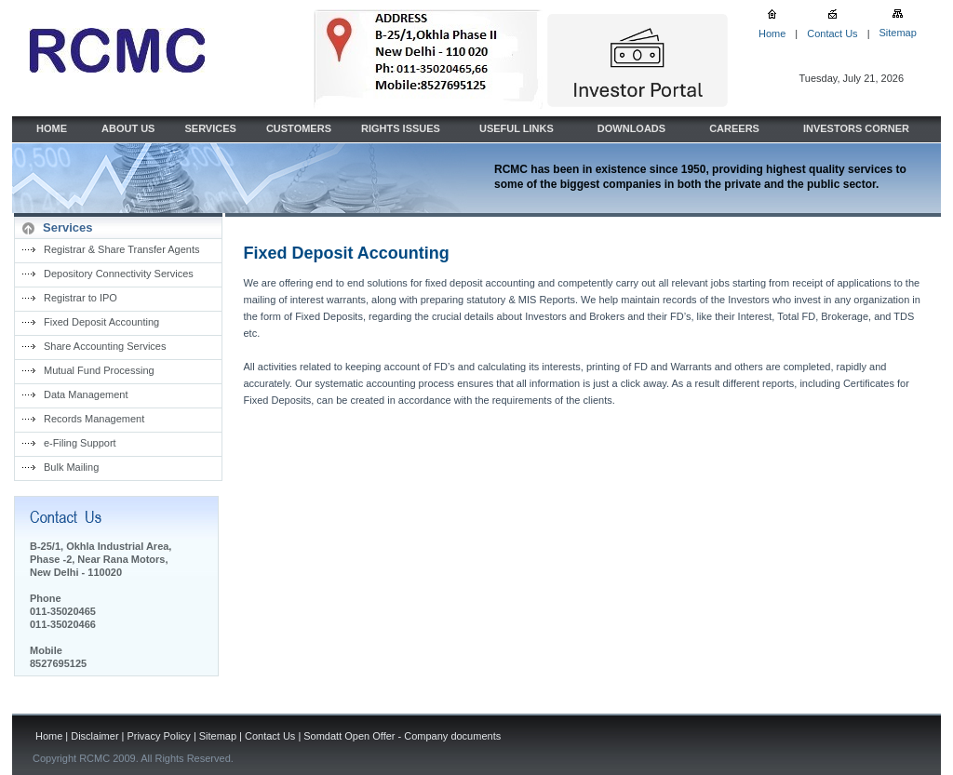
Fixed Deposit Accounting (101, 321)
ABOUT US (127, 128)
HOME (51, 128)
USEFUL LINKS (516, 128)
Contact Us (832, 33)
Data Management (86, 394)
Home (771, 33)
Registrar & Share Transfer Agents (122, 249)
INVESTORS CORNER (856, 128)
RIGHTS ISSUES (400, 128)
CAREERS (734, 128)
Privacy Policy (158, 736)
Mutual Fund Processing (99, 370)
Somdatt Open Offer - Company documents (402, 736)
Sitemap (897, 32)
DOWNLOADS (631, 128)
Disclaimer (94, 736)
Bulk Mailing (71, 467)
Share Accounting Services (105, 346)
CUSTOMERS (298, 128)
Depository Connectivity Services (119, 273)
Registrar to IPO (80, 297)
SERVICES (209, 128)
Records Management (94, 418)
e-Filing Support (80, 442)
